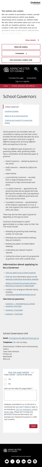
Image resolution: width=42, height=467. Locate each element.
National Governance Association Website (22, 279)
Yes (9, 379)
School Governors (12, 107)
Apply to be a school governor (16, 116)
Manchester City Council (16, 70)
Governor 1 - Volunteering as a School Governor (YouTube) (20, 305)
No (9, 384)
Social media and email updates (21, 456)
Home (6, 86)
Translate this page (16, 78)
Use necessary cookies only (21, 60)
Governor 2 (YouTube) (14, 310)
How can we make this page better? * (18, 388)
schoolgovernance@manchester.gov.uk (21, 294)
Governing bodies (11, 111)
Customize (21, 53)
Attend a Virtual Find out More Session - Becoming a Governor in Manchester (21, 285)
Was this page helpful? (18, 373)
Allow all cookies (21, 47)
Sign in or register (22, 81)
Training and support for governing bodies (18, 122)
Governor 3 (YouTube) (14, 314)
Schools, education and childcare (23, 86)
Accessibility (31, 78)
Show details (30, 40)
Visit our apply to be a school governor (21, 273)
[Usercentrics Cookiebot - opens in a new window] (30, 3)
